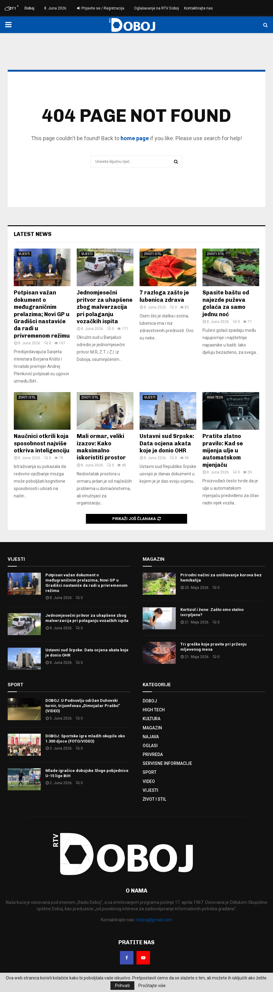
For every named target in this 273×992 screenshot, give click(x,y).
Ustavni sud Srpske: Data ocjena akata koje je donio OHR (167, 443)
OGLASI (150, 745)
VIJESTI (24, 254)
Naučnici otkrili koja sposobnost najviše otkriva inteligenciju (42, 443)
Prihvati (122, 985)
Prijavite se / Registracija (100, 8)
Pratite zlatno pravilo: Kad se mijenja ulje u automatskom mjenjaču (222, 450)
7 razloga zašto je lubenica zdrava (164, 296)
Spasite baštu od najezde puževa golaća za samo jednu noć (225, 303)
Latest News (33, 234)
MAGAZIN (152, 727)
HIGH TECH (215, 397)
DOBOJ (150, 700)
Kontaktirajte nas (198, 8)
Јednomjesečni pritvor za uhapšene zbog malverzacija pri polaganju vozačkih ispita (105, 307)
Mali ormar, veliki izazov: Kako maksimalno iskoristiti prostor (101, 447)
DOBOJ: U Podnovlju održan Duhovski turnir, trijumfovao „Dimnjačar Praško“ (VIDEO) (82, 705)
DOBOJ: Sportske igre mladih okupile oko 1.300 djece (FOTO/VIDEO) (85, 738)
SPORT (149, 772)
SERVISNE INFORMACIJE (167, 763)
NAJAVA (151, 736)
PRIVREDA (153, 754)
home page (135, 138)
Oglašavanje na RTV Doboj (156, 8)
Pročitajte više (152, 985)
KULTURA (151, 718)
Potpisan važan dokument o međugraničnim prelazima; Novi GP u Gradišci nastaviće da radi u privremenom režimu (42, 314)
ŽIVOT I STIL (152, 254)
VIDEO (149, 781)
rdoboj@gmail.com (154, 919)
